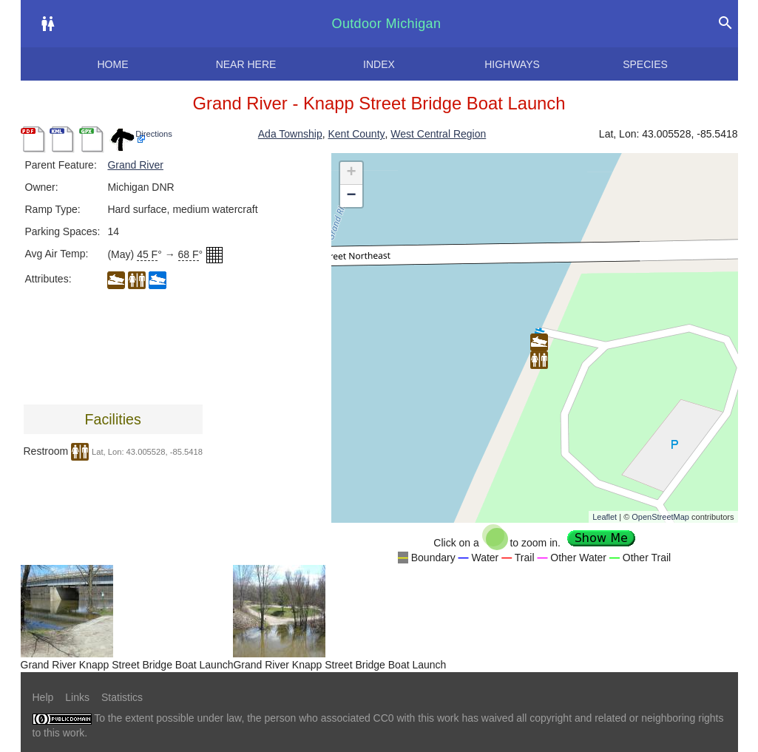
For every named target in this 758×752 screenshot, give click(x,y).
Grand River (135, 165)
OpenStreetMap (660, 516)
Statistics (122, 697)
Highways (512, 64)
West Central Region (438, 134)
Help (43, 697)
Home (113, 64)
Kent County (356, 134)
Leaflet (604, 516)
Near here (246, 64)
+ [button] (351, 173)
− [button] (351, 196)
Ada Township (290, 134)
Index (379, 64)
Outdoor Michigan (386, 23)
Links (77, 697)
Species (645, 64)
